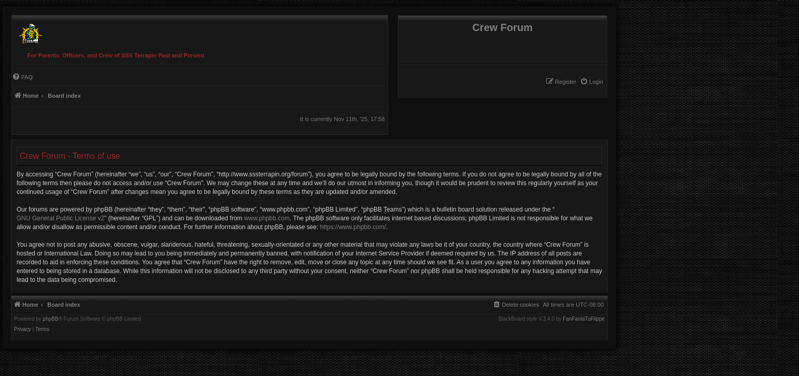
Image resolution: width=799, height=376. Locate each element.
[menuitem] (591, 82)
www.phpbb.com (267, 218)
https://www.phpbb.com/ (353, 227)
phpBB (51, 319)
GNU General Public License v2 (60, 218)
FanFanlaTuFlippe (584, 319)
